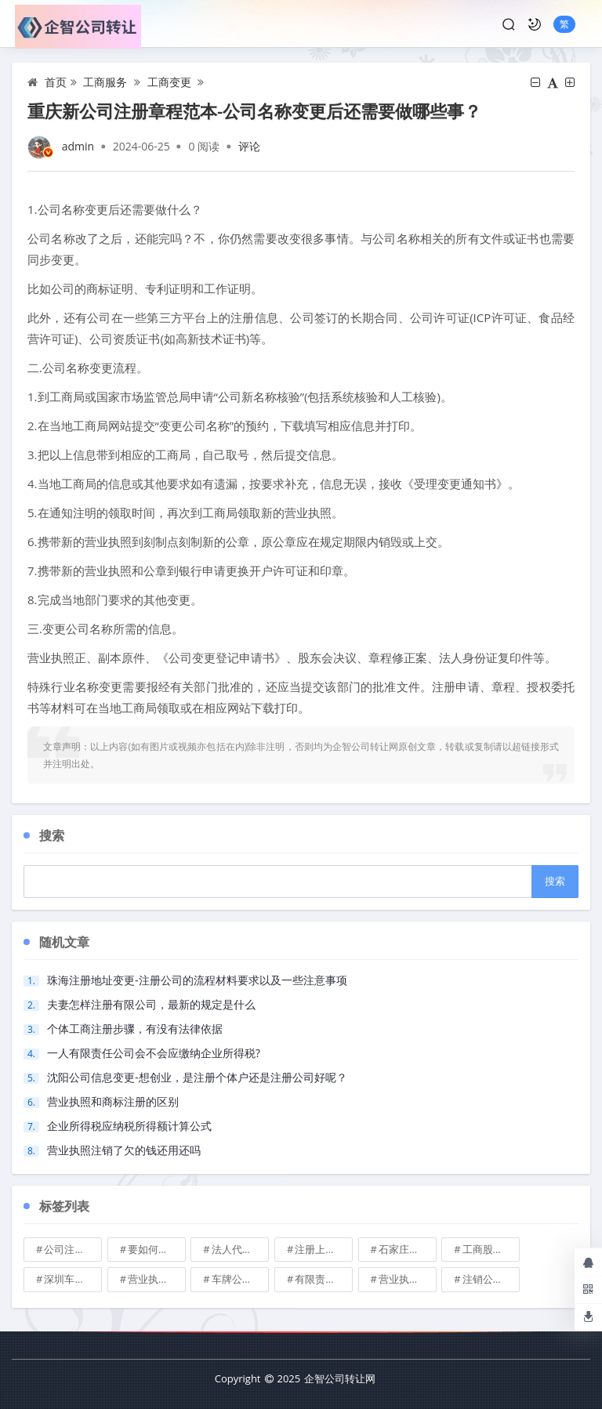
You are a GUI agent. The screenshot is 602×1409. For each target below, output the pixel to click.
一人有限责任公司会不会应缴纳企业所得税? (153, 1052)
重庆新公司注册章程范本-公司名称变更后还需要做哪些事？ (254, 110)
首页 (56, 81)
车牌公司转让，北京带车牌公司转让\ (241, 1279)
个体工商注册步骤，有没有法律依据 (135, 1028)
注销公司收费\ (491, 1279)
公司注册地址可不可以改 (73, 1249)
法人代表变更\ (241, 1249)
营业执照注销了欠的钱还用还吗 (124, 1150)
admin (78, 146)
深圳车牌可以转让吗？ (73, 1279)
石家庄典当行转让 (408, 1249)
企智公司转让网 (339, 1378)
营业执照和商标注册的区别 (113, 1101)
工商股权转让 (491, 1249)
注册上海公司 (324, 1249)
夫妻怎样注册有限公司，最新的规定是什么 (151, 1004)
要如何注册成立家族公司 (157, 1249)
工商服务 (105, 81)
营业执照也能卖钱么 (157, 1279)
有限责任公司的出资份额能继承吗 (324, 1279)
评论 (249, 146)
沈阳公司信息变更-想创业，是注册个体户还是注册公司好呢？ (197, 1077)
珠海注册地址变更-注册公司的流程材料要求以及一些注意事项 (197, 980)
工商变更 (169, 81)
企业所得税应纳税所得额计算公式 (129, 1125)
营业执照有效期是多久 (408, 1279)
